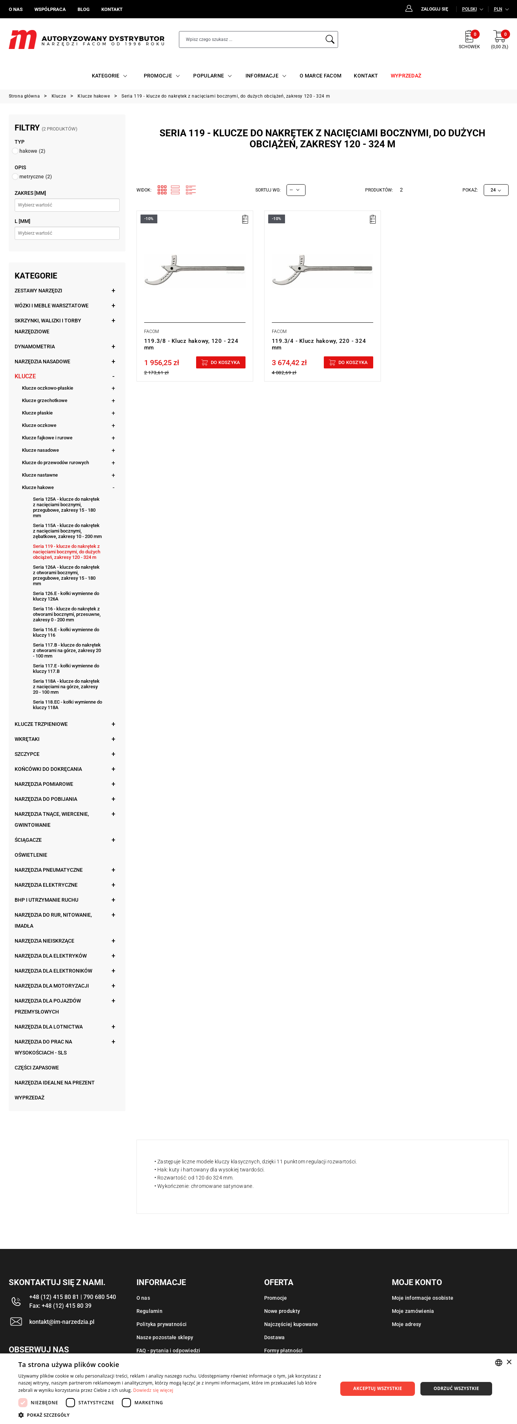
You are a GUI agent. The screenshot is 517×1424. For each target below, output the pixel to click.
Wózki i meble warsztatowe (52, 305)
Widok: (143, 190)
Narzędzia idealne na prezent (55, 1083)
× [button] (509, 1362)
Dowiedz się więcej (153, 1390)
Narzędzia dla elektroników (53, 971)
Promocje (275, 1298)
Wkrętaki (27, 739)
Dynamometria (35, 346)
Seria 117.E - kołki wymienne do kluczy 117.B (66, 668)
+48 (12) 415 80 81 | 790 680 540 (72, 1297)
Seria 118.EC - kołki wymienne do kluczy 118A (67, 704)
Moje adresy (407, 1324)
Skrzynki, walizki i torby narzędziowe (48, 326)
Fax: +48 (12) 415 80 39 (60, 1305)
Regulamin (149, 1311)
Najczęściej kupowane (291, 1324)
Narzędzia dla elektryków (51, 956)
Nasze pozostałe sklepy (165, 1337)
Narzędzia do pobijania (46, 799)
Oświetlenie (31, 855)
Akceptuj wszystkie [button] (377, 1388)
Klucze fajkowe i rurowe (47, 437)
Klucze (25, 376)
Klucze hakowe (38, 487)
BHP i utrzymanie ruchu (46, 900)
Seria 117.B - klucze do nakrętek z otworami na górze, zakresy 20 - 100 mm (67, 650)
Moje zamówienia (413, 1311)
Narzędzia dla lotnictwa (49, 1027)
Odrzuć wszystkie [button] (456, 1388)
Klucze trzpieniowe (41, 724)
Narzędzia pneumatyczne (49, 870)
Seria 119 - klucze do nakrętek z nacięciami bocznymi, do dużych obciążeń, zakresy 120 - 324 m (66, 552)
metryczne (35, 176)
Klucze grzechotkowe (44, 400)
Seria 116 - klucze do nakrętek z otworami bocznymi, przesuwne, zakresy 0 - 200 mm (67, 614)
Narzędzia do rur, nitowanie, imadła (53, 920)
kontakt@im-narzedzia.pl (61, 1321)
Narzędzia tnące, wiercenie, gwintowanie (52, 819)
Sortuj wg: (268, 190)
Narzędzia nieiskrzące (44, 941)
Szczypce (27, 754)
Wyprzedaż (29, 1098)
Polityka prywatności (161, 1324)
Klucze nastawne (40, 475)
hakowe (32, 151)
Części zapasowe (37, 1068)
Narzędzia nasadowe (42, 361)
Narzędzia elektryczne (46, 885)
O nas (143, 1298)
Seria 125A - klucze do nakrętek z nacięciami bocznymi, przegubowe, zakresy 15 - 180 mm (66, 507)
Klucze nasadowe (40, 450)
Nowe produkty (282, 1311)
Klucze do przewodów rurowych (55, 462)
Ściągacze (28, 840)
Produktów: (379, 190)
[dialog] (258, 1388)
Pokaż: (470, 190)
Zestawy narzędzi (38, 290)
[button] (173, 1415)
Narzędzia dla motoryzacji (52, 986)
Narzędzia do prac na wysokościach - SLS (43, 1047)
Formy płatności (283, 1350)
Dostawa (274, 1337)
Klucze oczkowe (39, 425)
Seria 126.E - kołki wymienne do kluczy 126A (66, 596)
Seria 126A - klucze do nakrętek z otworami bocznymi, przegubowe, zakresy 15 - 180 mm (66, 575)
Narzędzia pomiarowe (44, 784)
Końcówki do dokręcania (48, 769)
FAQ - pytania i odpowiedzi (168, 1350)
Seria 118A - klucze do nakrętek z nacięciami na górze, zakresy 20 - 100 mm (66, 686)
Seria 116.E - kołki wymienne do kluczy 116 (66, 632)
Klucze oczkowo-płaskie (47, 388)
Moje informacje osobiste (423, 1298)
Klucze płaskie (37, 413)
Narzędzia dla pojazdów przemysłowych (48, 1006)
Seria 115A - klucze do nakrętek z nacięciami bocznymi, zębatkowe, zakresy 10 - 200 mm (67, 531)
